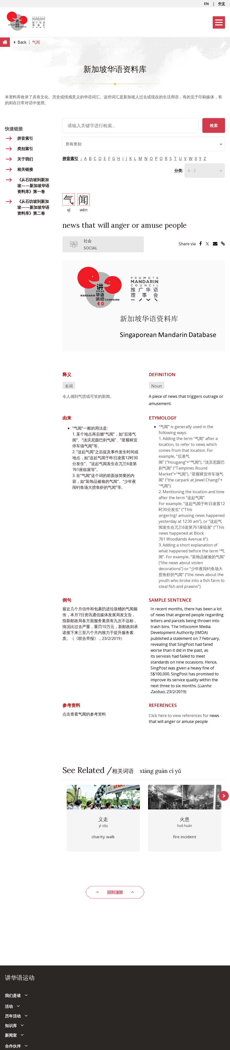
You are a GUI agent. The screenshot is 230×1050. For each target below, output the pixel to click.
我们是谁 (13, 995)
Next (224, 796)
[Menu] (219, 22)
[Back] (22, 42)
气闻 (82, 714)
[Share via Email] (215, 244)
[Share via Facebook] (200, 244)
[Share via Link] (223, 244)
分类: (178, 170)
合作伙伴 (13, 1046)
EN (206, 3)
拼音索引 (70, 158)
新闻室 (11, 1035)
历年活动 (13, 1016)
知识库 (11, 1025)
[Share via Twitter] (207, 244)
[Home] (5, 42)
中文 (221, 3)
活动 (9, 1006)
